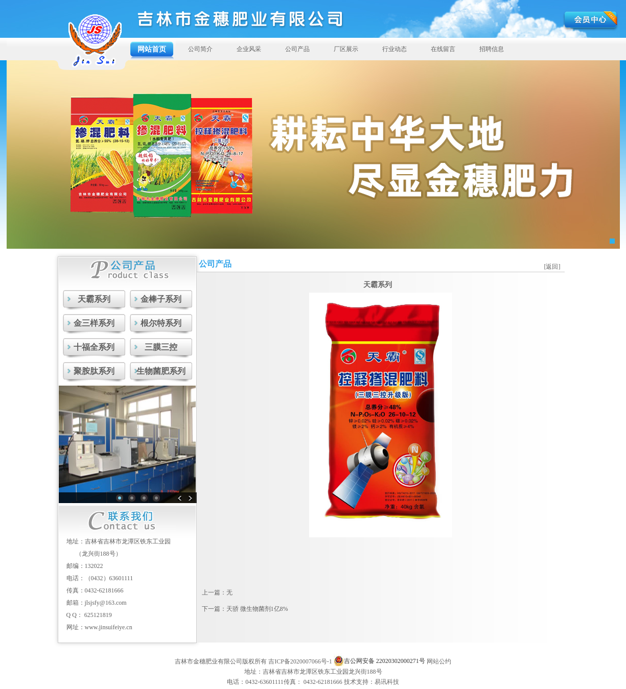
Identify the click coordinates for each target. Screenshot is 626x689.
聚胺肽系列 (94, 371)
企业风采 (249, 49)
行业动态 (394, 49)
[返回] (552, 266)
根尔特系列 (161, 323)
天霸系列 (94, 299)
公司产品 (297, 49)
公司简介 (200, 49)
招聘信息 (491, 49)
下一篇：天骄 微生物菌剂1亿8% (245, 608)
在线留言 (443, 49)
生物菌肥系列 (161, 371)
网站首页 (151, 49)
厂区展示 (346, 49)
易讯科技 (387, 681)
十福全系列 (94, 347)
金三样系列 (94, 323)
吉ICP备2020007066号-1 (300, 661)
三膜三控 (161, 347)
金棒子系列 (161, 299)
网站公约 (439, 661)
